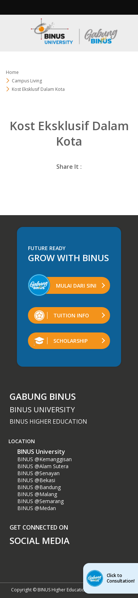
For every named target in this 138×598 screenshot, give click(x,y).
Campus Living (27, 81)
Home (12, 72)
